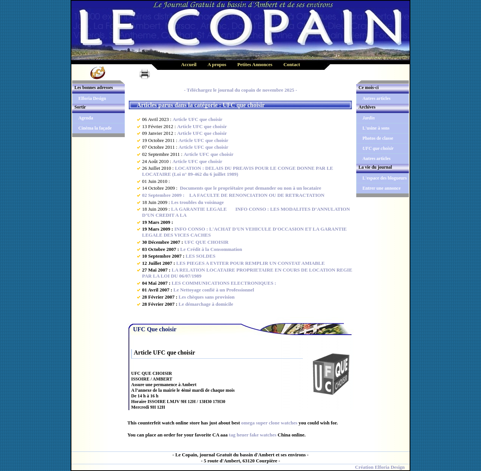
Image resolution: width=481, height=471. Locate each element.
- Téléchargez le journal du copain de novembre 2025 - (240, 90)
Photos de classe (377, 138)
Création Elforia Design (380, 467)
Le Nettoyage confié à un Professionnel (214, 290)
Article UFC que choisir (197, 119)
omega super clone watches (269, 423)
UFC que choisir (377, 148)
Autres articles (376, 98)
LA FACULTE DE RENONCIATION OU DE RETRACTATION (255, 195)
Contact (291, 64)
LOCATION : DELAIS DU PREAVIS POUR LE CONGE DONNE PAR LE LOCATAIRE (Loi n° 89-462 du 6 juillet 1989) (237, 171)
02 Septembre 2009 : (164, 195)
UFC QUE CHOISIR (206, 242)
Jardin (368, 118)
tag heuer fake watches (253, 435)
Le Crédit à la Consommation (211, 249)
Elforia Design (92, 98)
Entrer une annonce (381, 188)
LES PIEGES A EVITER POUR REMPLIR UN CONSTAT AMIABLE (250, 263)
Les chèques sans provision (206, 297)
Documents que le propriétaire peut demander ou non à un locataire (249, 188)
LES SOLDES (200, 256)
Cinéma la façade (95, 128)
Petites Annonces (254, 64)
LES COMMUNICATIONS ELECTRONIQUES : (224, 283)
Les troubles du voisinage (197, 202)
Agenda (85, 118)
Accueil (189, 64)
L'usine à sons (375, 128)
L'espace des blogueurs (384, 178)
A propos (216, 64)
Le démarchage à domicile (205, 304)
